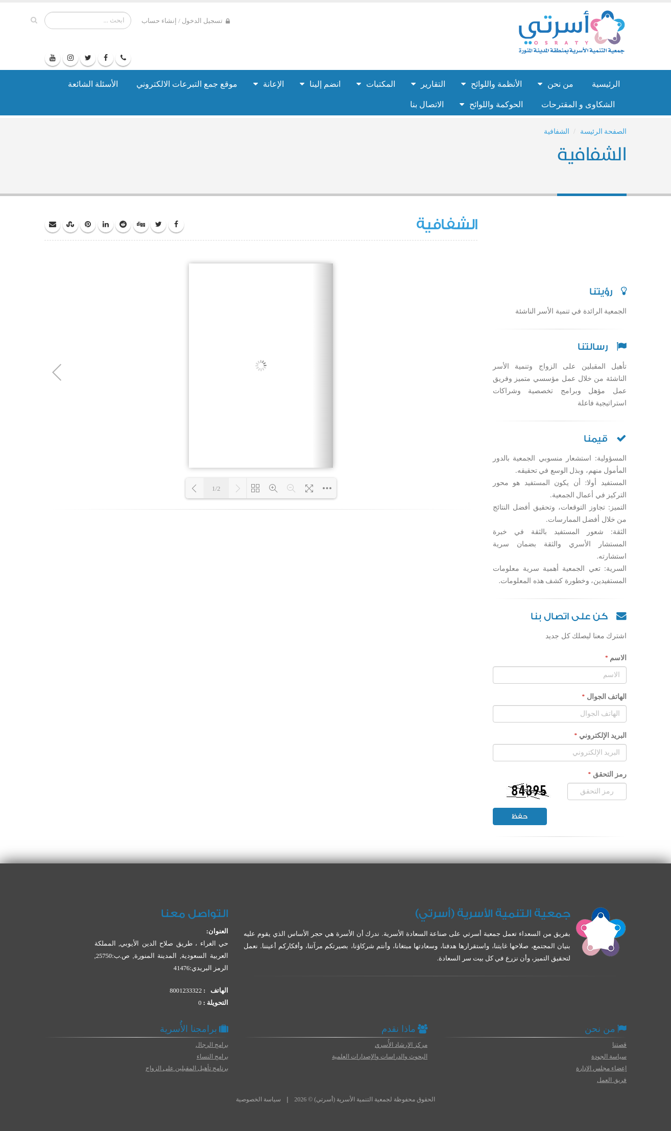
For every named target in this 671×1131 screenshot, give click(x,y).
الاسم (616, 658)
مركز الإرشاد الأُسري (401, 1044)
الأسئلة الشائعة (93, 84)
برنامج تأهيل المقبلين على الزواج (187, 1068)
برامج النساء (212, 1056)
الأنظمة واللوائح (491, 84)
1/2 (216, 488)
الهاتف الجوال (604, 696)
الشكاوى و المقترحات (578, 104)
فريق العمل (612, 1080)
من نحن (555, 84)
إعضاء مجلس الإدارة (601, 1068)
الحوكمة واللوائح (491, 104)
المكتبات (375, 84)
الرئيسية (606, 84)
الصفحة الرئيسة (603, 131)
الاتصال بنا (427, 104)
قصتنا (619, 1044)
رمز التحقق (607, 774)
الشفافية (556, 131)
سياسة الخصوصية (258, 1099)
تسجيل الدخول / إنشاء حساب (185, 21)
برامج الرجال (212, 1044)
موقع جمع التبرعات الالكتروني (186, 84)
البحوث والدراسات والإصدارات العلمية (379, 1056)
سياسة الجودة (609, 1056)
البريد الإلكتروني (600, 735)
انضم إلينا (320, 84)
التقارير (428, 84)
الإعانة (268, 84)
